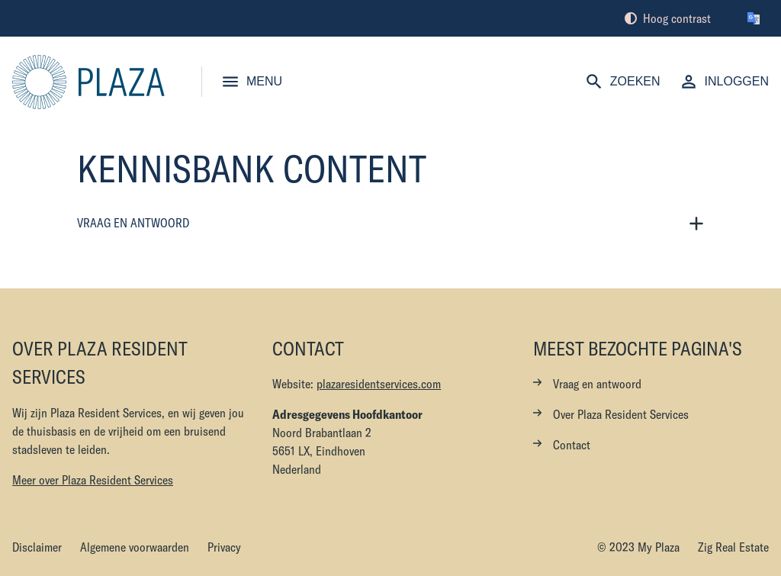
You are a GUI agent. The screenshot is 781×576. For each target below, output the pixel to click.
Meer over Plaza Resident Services (92, 480)
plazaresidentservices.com (379, 383)
